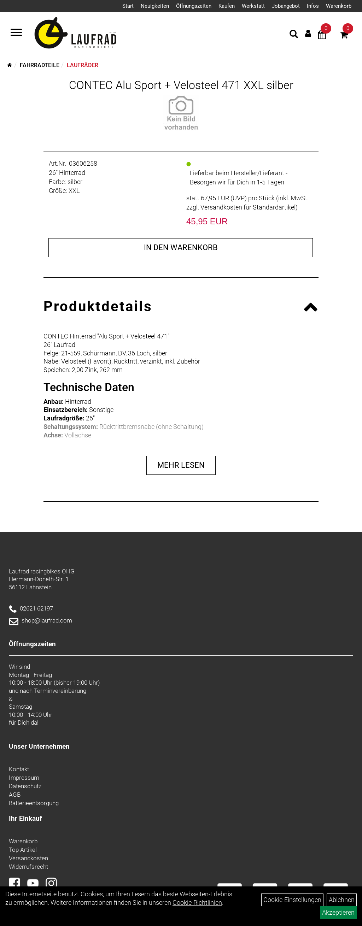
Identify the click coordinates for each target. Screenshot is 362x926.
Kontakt (19, 769)
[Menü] (16, 33)
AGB (15, 794)
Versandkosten (28, 858)
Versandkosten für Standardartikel (248, 207)
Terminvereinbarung (60, 690)
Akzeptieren (338, 912)
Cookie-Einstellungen (292, 899)
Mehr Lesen (181, 465)
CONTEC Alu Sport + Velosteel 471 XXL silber (181, 85)
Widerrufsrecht (28, 866)
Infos (313, 6)
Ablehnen (342, 899)
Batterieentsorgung (34, 803)
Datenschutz (25, 786)
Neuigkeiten (155, 6)
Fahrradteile (39, 65)
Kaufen (226, 6)
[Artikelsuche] (294, 35)
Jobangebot (286, 6)
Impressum (24, 777)
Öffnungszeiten (193, 6)
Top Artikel (23, 849)
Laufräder (82, 65)
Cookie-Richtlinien (197, 902)
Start (128, 6)
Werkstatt (253, 6)
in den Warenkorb (181, 247)
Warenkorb (338, 6)
